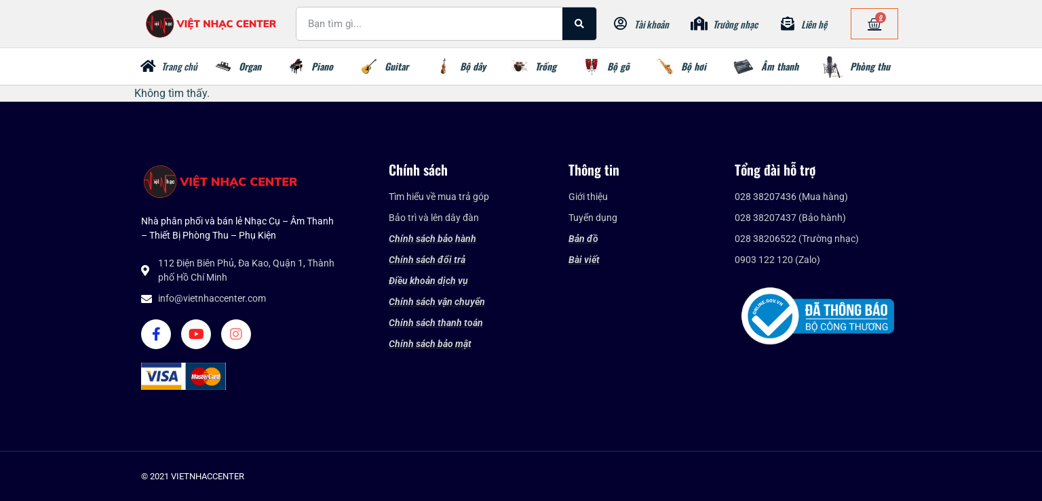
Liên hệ (814, 24)
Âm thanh (779, 66)
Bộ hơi (693, 66)
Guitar (396, 66)
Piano (322, 66)
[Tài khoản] (621, 24)
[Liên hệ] (787, 24)
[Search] (579, 23)
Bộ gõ (618, 66)
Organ (250, 66)
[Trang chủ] (148, 66)
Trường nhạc (735, 24)
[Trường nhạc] (699, 24)
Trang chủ (179, 66)
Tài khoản (651, 24)
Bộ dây (473, 66)
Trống (545, 66)
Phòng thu (870, 66)
